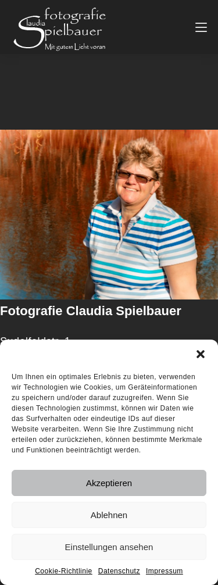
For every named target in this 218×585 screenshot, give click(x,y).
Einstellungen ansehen (109, 547)
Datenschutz (119, 571)
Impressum (164, 571)
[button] (200, 354)
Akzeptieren (109, 483)
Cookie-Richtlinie (63, 571)
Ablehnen (109, 515)
